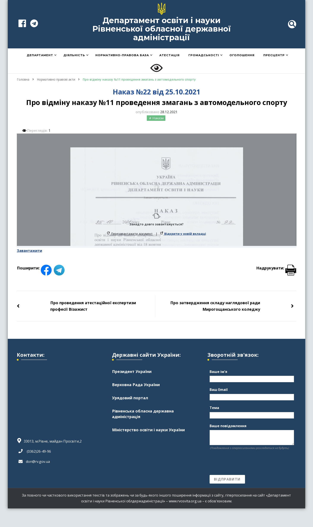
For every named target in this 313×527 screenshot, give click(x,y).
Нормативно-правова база (122, 55)
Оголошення (242, 55)
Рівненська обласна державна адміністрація (143, 413)
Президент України (132, 371)
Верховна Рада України (136, 384)
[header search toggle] (292, 24)
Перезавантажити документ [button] (130, 234)
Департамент (40, 55)
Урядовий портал (130, 397)
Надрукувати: (276, 268)
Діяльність (74, 55)
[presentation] (242, 462)
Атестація (169, 55)
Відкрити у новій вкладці (183, 234)
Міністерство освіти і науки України (148, 429)
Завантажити (29, 250)
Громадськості (203, 55)
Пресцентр (274, 55)
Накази (158, 118)
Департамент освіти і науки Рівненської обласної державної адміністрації (161, 29)
